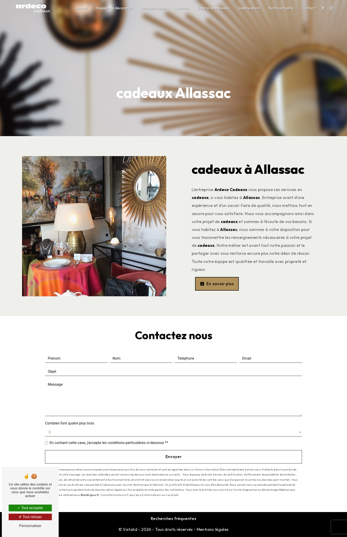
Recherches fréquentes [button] (173, 518)
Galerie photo (249, 8)
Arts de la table (153, 8)
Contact (308, 8)
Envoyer (174, 456)
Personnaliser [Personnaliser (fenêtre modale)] (30, 526)
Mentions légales (212, 529)
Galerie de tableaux (213, 8)
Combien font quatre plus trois (69, 423)
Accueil (81, 8)
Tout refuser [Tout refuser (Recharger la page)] (30, 517)
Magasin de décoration (114, 8)
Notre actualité (281, 8)
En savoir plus (217, 283)
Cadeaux (181, 8)
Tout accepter (30, 508)
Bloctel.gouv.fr (90, 495)
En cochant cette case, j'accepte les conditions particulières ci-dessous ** (109, 443)
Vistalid (130, 529)
